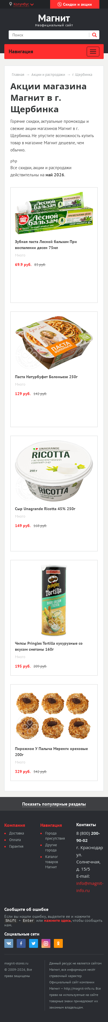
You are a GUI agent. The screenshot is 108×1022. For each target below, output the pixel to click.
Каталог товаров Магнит (51, 861)
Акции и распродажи (48, 74)
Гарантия (16, 846)
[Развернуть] (93, 51)
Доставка (16, 833)
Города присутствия (55, 836)
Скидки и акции (74, 4)
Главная (18, 74)
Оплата (15, 839)
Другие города (51, 848)
